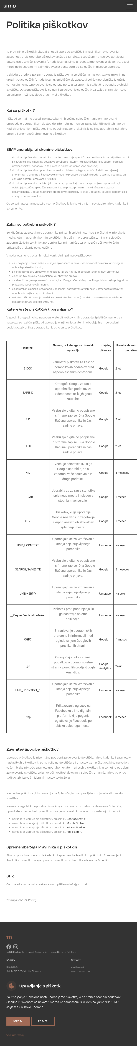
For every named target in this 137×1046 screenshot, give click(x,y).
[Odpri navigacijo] (130, 5)
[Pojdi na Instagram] (15, 947)
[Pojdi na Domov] (9, 5)
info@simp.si (77, 967)
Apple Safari (74, 831)
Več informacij (15, 1035)
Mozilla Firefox (75, 823)
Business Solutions (66, 952)
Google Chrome (76, 818)
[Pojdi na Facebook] (9, 947)
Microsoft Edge (76, 827)
